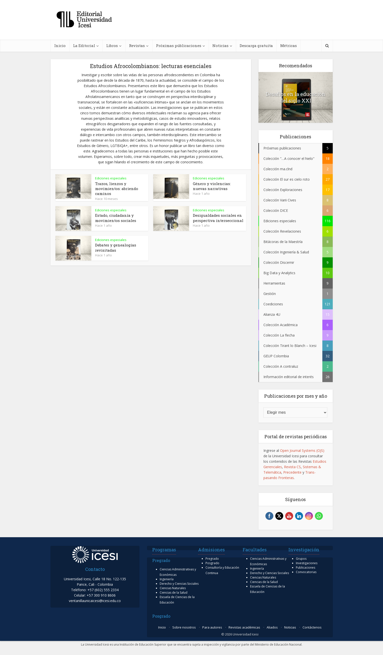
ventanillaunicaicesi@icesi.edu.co (95, 600)
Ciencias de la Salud (173, 592)
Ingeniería (167, 579)
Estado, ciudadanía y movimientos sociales (115, 218)
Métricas (288, 45)
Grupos (301, 559)
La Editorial (84, 45)
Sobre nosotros (184, 627)
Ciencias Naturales (173, 588)
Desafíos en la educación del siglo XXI (295, 97)
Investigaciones (306, 563)
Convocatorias (306, 572)
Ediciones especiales (111, 178)
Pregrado (212, 559)
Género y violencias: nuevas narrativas (212, 186)
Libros (112, 45)
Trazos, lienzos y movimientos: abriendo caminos (116, 188)
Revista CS (292, 466)
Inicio (60, 45)
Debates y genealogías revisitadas (115, 247)
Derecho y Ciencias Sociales (179, 584)
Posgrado (212, 563)
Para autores (212, 627)
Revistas (137, 45)
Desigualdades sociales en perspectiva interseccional (218, 218)
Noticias (220, 45)
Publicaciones (305, 567)
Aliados (272, 627)
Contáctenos (312, 627)
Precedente (292, 472)
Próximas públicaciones (178, 45)
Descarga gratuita (256, 45)
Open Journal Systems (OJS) (302, 450)
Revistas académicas (244, 627)
